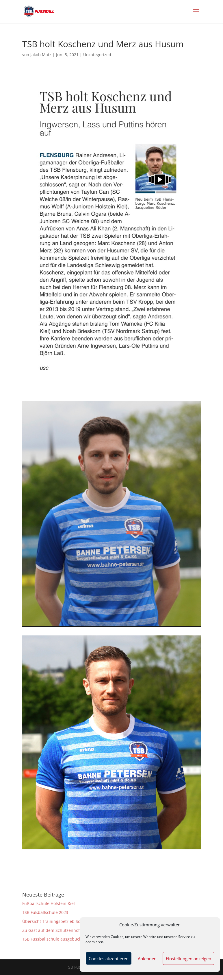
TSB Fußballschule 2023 (45, 912)
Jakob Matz (40, 54)
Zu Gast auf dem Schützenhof (51, 930)
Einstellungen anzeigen (188, 958)
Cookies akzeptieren (109, 958)
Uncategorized (97, 54)
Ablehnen (147, 958)
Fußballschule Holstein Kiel (48, 903)
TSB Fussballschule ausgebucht (52, 939)
